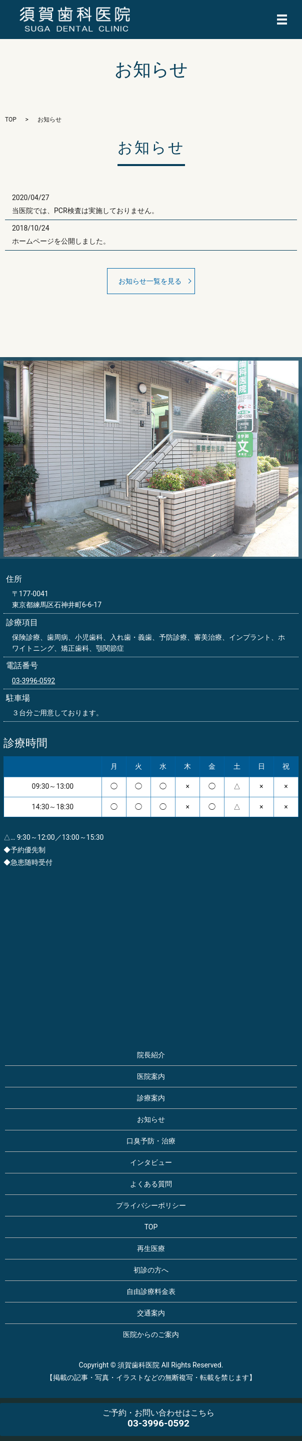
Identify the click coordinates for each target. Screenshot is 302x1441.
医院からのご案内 (151, 1334)
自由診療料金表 (151, 1291)
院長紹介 (151, 1055)
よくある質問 (151, 1184)
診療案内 (151, 1098)
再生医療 (151, 1248)
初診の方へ (151, 1270)
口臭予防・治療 (151, 1141)
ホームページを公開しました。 (61, 241)
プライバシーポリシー (151, 1205)
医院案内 (151, 1076)
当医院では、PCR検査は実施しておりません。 (85, 211)
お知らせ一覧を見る (150, 281)
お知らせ (151, 1119)
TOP (10, 119)
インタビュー (151, 1162)
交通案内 (151, 1313)
